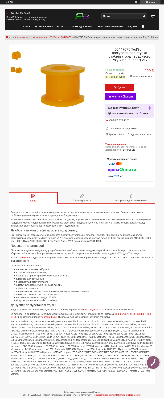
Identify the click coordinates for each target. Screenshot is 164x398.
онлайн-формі (49, 317)
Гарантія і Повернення (110, 26)
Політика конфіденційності (129, 395)
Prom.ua (97, 392)
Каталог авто (43, 26)
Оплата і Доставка (81, 26)
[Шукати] (144, 16)
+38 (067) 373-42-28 (125, 314)
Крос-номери (21, 37)
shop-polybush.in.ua (93, 309)
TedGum (54, 37)
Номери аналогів (39, 37)
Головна (25, 26)
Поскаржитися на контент (104, 395)
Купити (121, 87)
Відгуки (132, 26)
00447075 (66, 37)
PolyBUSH (25, 257)
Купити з (122, 96)
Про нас (60, 26)
